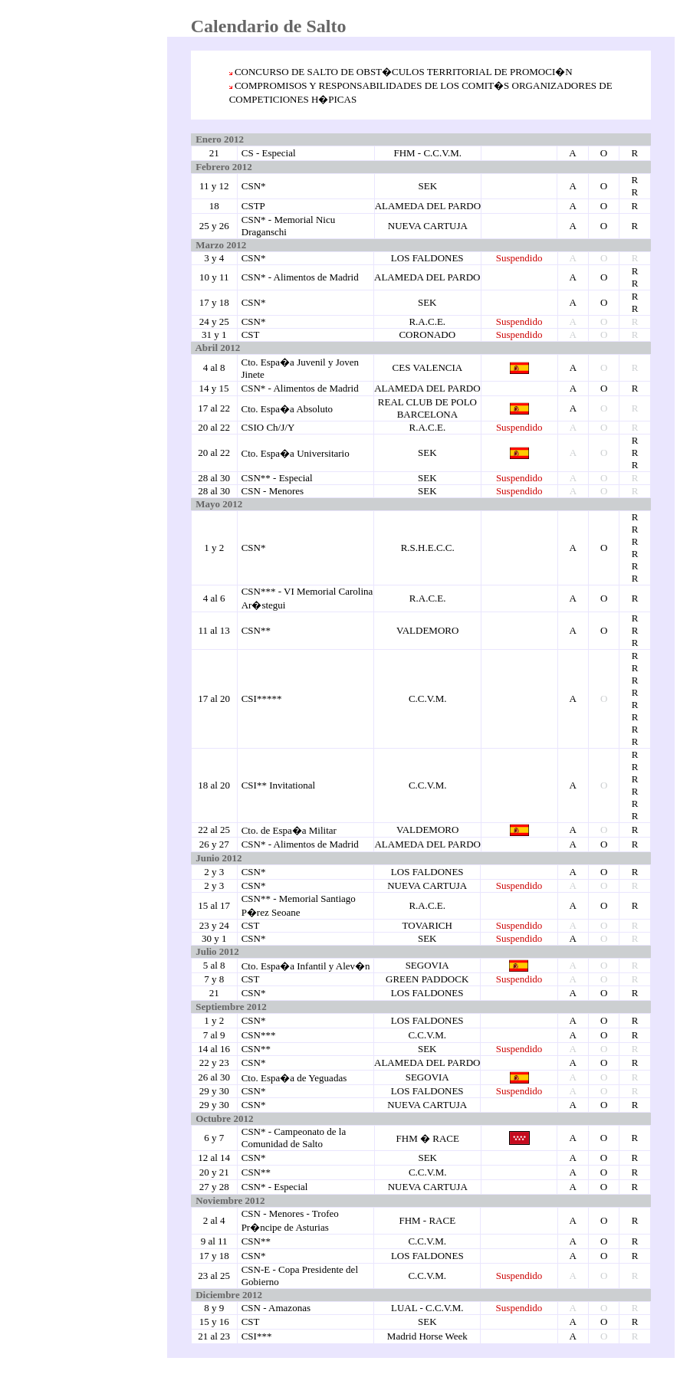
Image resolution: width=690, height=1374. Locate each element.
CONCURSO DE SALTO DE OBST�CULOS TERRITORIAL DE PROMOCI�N (404, 71)
